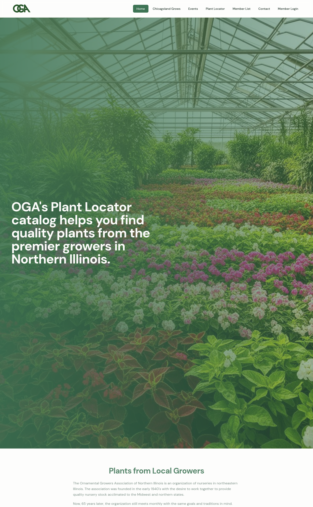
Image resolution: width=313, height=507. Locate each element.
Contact (264, 9)
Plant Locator (215, 9)
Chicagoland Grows (167, 9)
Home (141, 9)
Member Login (288, 9)
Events (193, 9)
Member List (241, 9)
